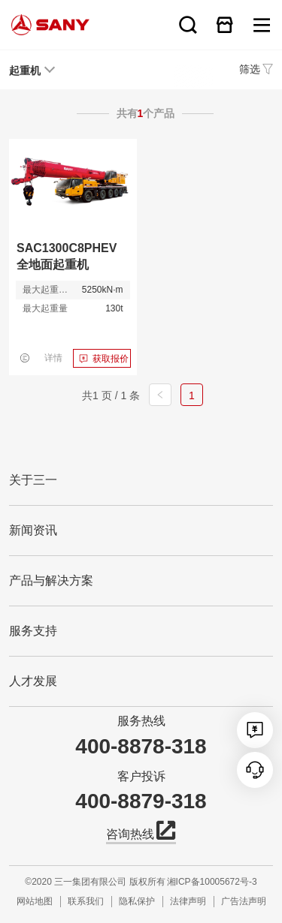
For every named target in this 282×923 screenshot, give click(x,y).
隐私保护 (137, 901)
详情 (53, 358)
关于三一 (33, 480)
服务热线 (141, 720)
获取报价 (110, 358)
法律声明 (188, 901)
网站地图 (35, 901)
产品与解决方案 (51, 580)
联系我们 (86, 901)
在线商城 (225, 25)
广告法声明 (243, 901)
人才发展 (33, 681)
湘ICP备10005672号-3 (212, 881)
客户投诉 (141, 776)
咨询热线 (141, 833)
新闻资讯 (33, 530)
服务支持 (33, 630)
